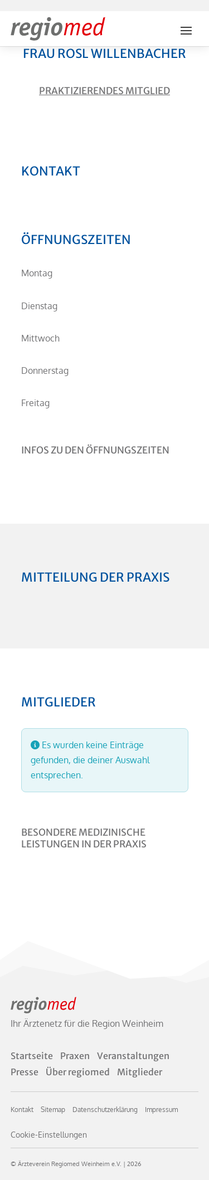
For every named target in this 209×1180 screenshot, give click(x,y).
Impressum (161, 1109)
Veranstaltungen (133, 1055)
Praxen (75, 1055)
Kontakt (22, 1109)
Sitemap (53, 1109)
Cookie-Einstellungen (49, 1134)
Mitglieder (139, 1071)
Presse (24, 1071)
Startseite (32, 1055)
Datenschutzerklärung (105, 1109)
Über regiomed (78, 1071)
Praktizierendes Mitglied (104, 91)
